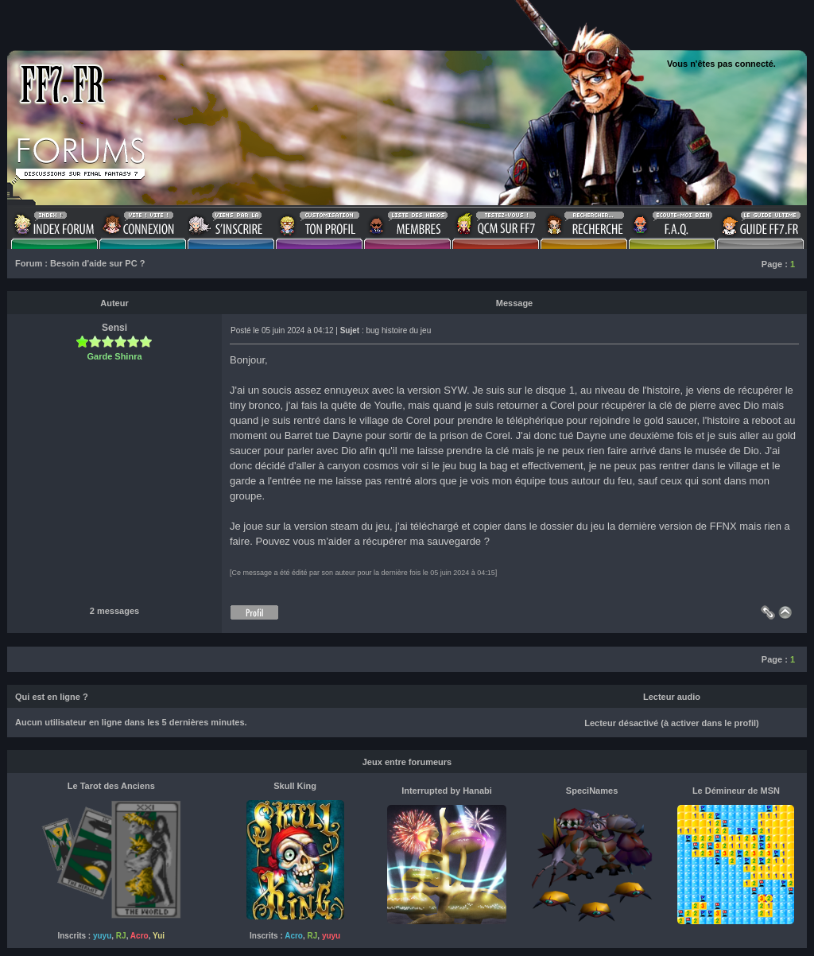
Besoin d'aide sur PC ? (97, 263)
